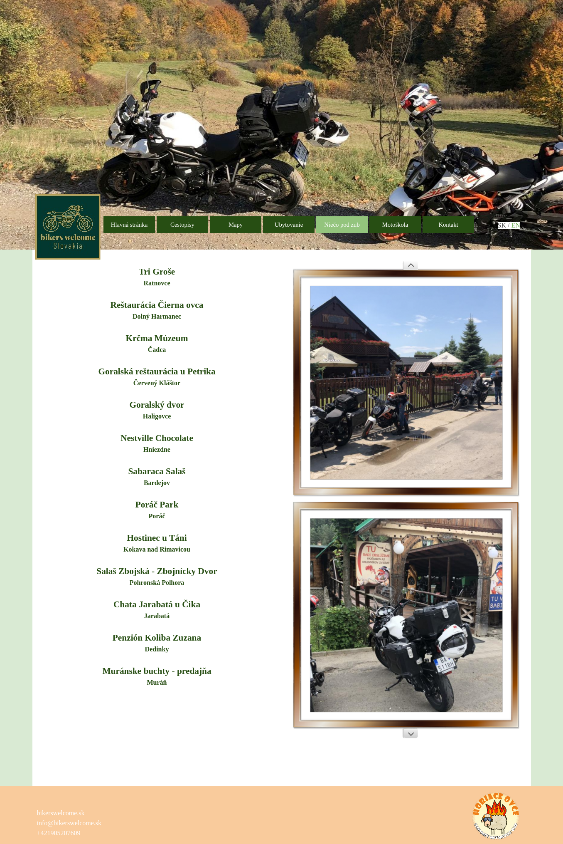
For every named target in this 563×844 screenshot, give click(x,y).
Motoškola (395, 224)
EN (515, 225)
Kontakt (448, 224)
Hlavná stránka (129, 224)
